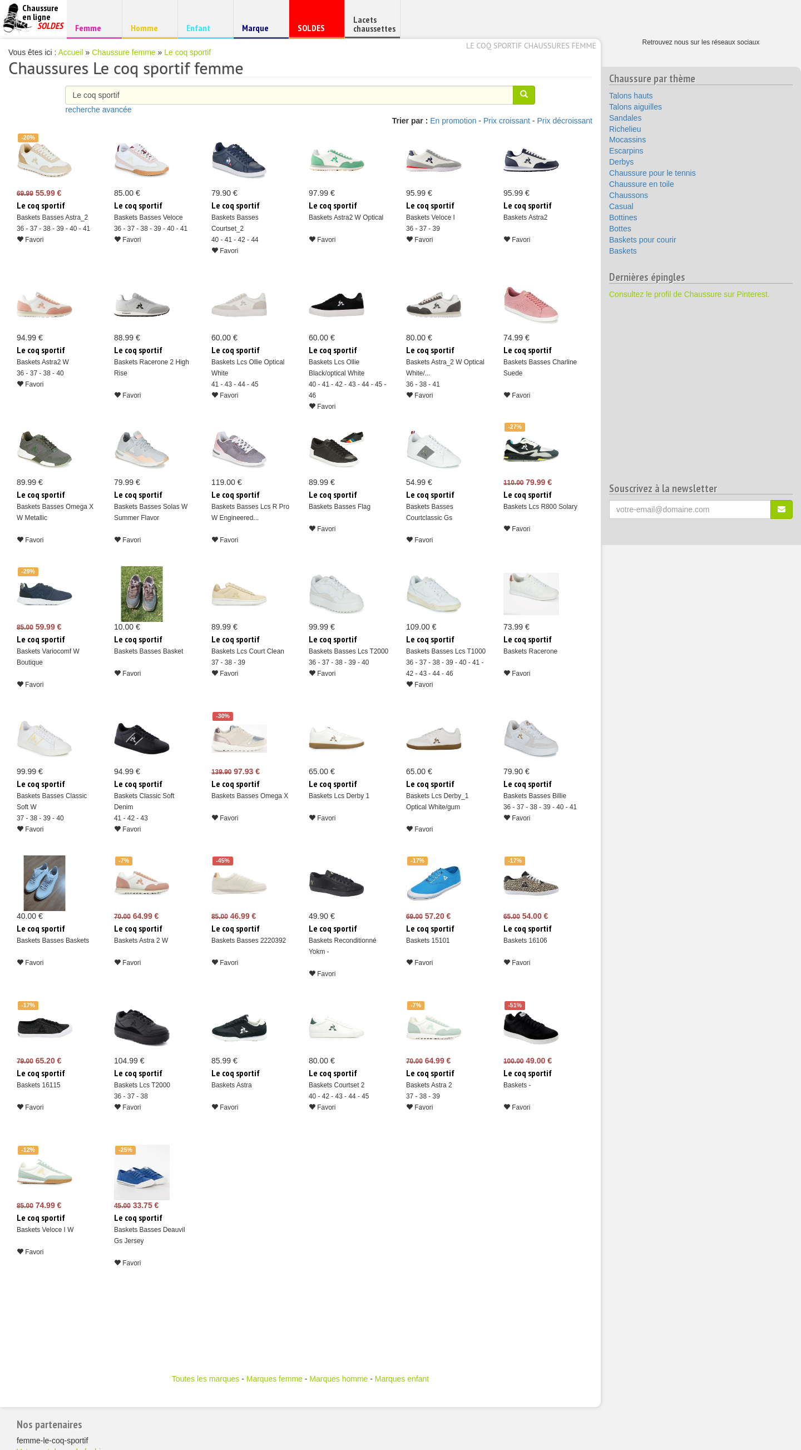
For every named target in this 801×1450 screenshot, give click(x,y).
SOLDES (315, 30)
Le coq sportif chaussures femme (531, 46)
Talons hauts (631, 95)
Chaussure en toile (641, 184)
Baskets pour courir (642, 239)
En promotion (453, 120)
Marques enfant (402, 1378)
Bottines (623, 217)
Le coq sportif (187, 52)
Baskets (623, 250)
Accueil (70, 52)
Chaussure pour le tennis (652, 173)
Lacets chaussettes (374, 24)
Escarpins (626, 150)
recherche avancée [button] (98, 109)
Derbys (621, 161)
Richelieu (625, 129)
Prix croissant (506, 120)
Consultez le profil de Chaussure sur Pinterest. (689, 294)
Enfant (204, 27)
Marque (259, 30)
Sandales (625, 117)
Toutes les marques (205, 1378)
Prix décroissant (564, 120)
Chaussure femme (123, 52)
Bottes (620, 228)
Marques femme (274, 1378)
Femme (93, 27)
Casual (621, 206)
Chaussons (628, 195)
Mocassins (627, 139)
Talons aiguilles (635, 106)
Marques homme (338, 1378)
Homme (148, 27)
